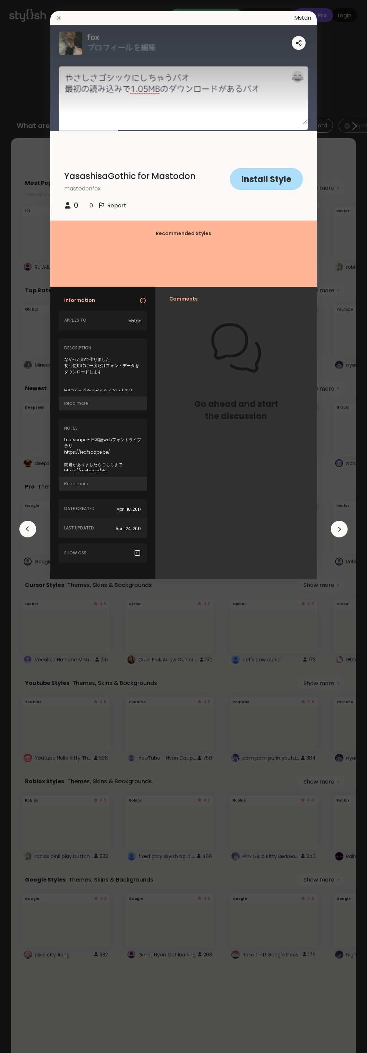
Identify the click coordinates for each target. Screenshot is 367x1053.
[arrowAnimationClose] (27, 529)
